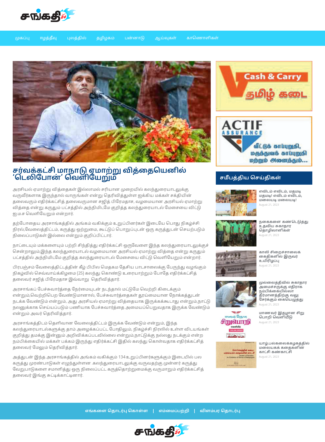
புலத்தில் (76, 38)
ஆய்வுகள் (165, 38)
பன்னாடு (135, 38)
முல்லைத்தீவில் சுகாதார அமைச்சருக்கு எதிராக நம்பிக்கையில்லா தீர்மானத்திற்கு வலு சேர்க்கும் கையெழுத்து (283, 291)
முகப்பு (22, 38)
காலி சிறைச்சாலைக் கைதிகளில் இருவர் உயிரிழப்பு (280, 256)
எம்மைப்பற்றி (174, 411)
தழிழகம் (105, 38)
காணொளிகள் (203, 38)
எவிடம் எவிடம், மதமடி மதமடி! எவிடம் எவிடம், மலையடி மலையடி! (280, 195)
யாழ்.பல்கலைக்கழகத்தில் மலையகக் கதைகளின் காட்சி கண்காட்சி (284, 347)
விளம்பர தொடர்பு (220, 411)
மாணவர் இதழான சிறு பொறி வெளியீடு (281, 315)
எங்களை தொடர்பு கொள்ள (116, 411)
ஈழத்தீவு (48, 38)
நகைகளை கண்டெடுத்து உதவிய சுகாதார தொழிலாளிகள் (283, 226)
